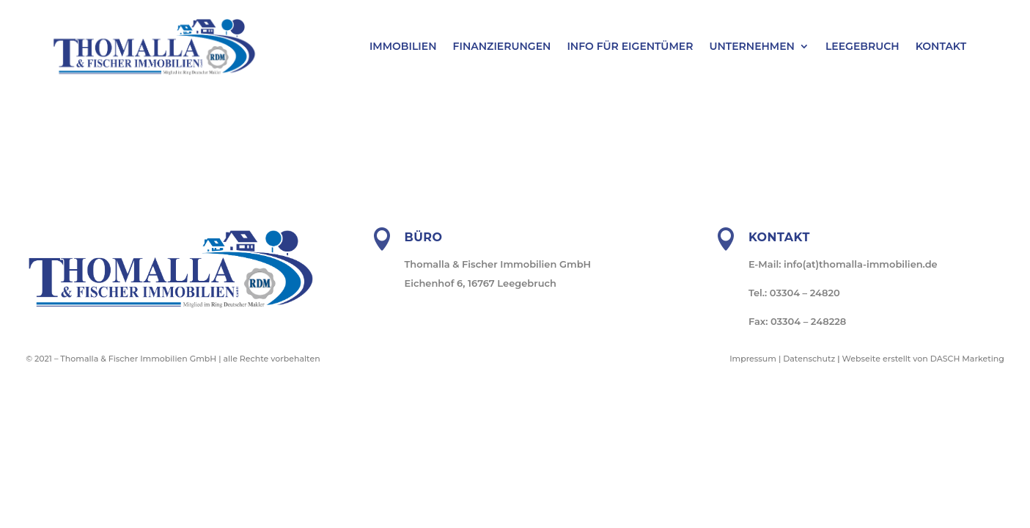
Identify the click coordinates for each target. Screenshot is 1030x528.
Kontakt (941, 47)
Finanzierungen (502, 47)
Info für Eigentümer (630, 47)
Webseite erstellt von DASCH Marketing (923, 358)
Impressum (752, 358)
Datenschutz (809, 358)
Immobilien (403, 47)
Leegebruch (862, 47)
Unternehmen (752, 47)
